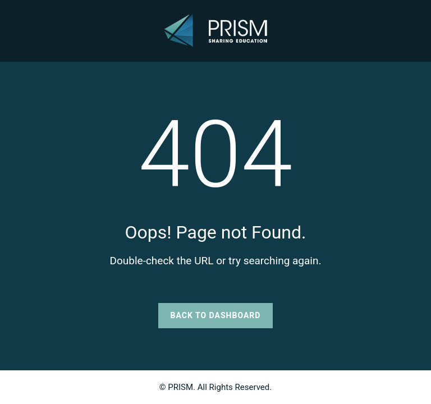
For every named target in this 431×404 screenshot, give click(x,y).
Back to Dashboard (216, 315)
